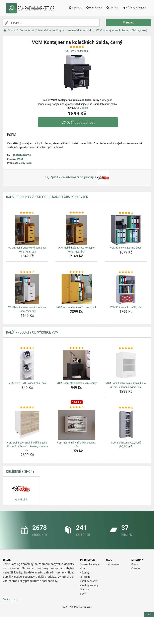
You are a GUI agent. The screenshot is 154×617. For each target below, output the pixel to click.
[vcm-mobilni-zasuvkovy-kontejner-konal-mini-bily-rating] (27, 272)
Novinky (84, 589)
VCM (20, 159)
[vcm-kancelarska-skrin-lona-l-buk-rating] (76, 272)
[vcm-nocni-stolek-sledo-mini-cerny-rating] (76, 348)
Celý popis (82, 107)
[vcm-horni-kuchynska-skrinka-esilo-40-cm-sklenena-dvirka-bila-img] (126, 365)
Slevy (83, 593)
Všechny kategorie (134, 7)
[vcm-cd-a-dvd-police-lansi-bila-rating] (27, 348)
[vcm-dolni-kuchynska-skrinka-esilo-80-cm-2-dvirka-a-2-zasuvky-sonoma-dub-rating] (27, 408)
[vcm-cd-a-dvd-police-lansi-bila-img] (27, 365)
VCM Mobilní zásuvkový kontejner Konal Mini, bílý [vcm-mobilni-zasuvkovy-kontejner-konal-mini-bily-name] (27, 309)
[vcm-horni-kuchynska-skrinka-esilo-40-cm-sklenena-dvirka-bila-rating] (126, 348)
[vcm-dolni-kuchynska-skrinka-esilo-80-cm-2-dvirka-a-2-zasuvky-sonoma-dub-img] (27, 425)
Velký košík (25, 162)
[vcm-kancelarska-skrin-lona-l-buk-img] (76, 289)
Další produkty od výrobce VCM (32, 332)
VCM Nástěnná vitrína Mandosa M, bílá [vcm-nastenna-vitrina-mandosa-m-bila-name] (76, 444)
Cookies (135, 568)
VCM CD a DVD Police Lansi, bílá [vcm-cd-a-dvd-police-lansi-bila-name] (27, 383)
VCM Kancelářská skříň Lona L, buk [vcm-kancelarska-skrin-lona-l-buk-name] (77, 307)
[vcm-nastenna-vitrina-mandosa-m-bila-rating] (76, 408)
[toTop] (149, 614)
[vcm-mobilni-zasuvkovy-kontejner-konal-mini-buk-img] (27, 230)
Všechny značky (88, 581)
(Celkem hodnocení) (77, 50)
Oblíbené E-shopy (20, 471)
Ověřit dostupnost (78, 122)
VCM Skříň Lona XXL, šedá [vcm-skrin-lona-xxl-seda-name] (126, 442)
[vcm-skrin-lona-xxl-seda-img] (126, 425)
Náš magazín (113, 564)
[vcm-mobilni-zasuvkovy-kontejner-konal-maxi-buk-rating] (76, 213)
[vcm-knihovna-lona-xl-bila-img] (126, 289)
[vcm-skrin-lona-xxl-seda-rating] (126, 408)
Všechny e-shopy (89, 585)
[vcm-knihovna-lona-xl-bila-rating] (126, 272)
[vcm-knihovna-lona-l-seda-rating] (126, 213)
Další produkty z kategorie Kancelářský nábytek (47, 197)
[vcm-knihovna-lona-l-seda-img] (126, 230)
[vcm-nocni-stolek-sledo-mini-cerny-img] (76, 365)
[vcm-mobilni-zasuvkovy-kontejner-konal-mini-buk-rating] (27, 213)
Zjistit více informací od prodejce (77, 178)
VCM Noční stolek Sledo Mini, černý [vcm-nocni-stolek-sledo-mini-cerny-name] (77, 383)
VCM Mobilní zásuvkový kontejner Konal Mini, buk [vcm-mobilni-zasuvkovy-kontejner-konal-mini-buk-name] (27, 249)
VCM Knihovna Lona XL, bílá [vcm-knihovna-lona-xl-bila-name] (126, 307)
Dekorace (75, 7)
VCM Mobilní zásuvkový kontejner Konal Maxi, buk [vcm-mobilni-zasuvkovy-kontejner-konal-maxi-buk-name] (76, 249)
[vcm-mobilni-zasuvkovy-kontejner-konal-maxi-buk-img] (76, 230)
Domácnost (94, 7)
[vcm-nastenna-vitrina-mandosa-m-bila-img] (76, 425)
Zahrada (112, 7)
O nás (134, 564)
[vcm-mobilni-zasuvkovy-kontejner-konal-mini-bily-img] (27, 289)
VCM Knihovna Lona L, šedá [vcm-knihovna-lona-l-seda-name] (126, 247)
